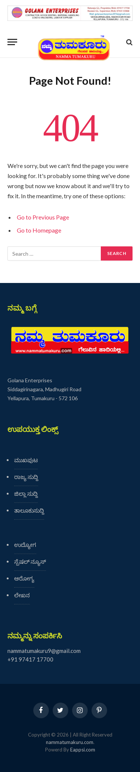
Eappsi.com (82, 750)
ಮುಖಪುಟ (26, 460)
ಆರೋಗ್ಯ (24, 578)
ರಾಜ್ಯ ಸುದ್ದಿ (26, 476)
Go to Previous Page (43, 217)
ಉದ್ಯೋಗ (25, 544)
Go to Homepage (39, 230)
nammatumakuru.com (69, 742)
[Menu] (12, 42)
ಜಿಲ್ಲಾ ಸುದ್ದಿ (26, 493)
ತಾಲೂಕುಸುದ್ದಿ (29, 510)
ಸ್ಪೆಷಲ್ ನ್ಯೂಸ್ (30, 561)
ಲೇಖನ (22, 595)
